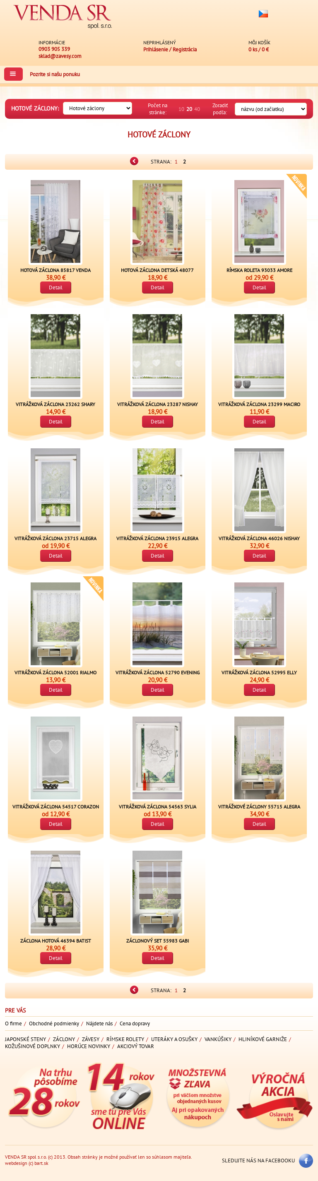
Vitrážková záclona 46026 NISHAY (259, 538)
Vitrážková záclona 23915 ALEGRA (157, 538)
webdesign (16, 1163)
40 (197, 109)
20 (189, 109)
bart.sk (41, 1163)
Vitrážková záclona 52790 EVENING (158, 672)
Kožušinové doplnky (32, 1046)
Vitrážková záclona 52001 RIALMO (55, 672)
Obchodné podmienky (54, 1023)
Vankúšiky (218, 1039)
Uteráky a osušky (174, 1039)
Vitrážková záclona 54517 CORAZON (55, 806)
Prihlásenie (155, 49)
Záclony (64, 1039)
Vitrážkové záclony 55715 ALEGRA (259, 806)
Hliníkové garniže (262, 1039)
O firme (13, 1023)
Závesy (90, 1039)
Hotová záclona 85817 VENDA (55, 270)
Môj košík (259, 42)
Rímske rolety (125, 1039)
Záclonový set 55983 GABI (157, 941)
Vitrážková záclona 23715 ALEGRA (55, 538)
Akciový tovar (135, 1046)
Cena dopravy (135, 1023)
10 (181, 109)
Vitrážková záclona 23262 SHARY (55, 404)
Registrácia (185, 49)
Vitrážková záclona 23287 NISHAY (157, 404)
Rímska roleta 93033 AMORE (259, 270)
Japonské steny (25, 1039)
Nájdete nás (99, 1023)
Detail (56, 287)
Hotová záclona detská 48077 (157, 270)
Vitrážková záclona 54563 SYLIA (157, 806)
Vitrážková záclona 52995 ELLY (259, 672)
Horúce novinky (88, 1046)
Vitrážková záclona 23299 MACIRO (259, 404)
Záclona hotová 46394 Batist (55, 941)
